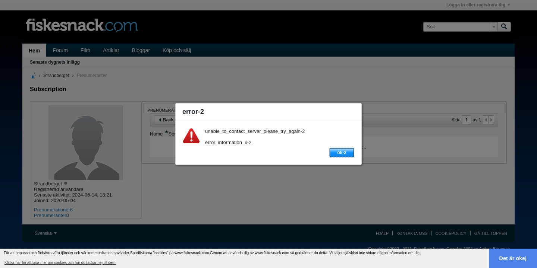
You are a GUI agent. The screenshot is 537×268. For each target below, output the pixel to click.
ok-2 (341, 152)
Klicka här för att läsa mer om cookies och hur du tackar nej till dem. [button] (60, 263)
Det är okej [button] (513, 258)
